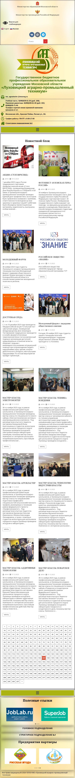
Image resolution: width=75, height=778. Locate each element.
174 (65, 666)
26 (48, 630)
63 (70, 638)
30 (65, 630)
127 (70, 654)
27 (52, 630)
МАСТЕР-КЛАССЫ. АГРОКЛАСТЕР (19, 483)
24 (39, 630)
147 (17, 662)
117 (26, 654)
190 (65, 670)
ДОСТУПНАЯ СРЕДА (13, 317)
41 (44, 634)
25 (44, 630)
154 (48, 662)
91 (52, 646)
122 (48, 654)
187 (52, 670)
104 (39, 650)
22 (31, 630)
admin (7, 179)
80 (4, 646)
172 (57, 666)
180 (22, 670)
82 (13, 646)
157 (61, 662)
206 (65, 674)
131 (17, 658)
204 (57, 674)
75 (52, 642)
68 (22, 642)
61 (61, 638)
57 (44, 638)
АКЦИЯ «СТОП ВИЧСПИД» (15, 175)
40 (39, 634)
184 (39, 670)
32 (4, 634)
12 (57, 626)
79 (70, 642)
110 (65, 650)
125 (61, 654)
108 (57, 650)
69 (26, 642)
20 (22, 630)
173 (61, 666)
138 (48, 658)
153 (44, 662)
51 (17, 638)
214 (30, 678)
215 (35, 678)
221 (61, 678)
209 (9, 678)
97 (9, 650)
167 (35, 666)
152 (39, 662)
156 (57, 662)
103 (35, 650)
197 (26, 674)
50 (13, 638)
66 (13, 642)
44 (57, 634)
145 (9, 662)
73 (44, 642)
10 (48, 626)
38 (31, 634)
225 (9, 681)
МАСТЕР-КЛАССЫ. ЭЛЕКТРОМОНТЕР (12, 399)
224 (4, 681)
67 (17, 642)
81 (9, 646)
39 (35, 634)
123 (52, 654)
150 (30, 662)
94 (65, 646)
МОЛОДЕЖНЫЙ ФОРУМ (14, 259)
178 (13, 670)
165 (26, 666)
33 (9, 634)
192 (4, 674)
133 (26, 658)
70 (31, 642)
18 (13, 630)
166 (30, 666)
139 (52, 658)
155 (52, 662)
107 (52, 650)
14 (65, 626)
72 (39, 642)
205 (61, 674)
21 (26, 630)
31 (70, 630)
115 (17, 654)
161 (9, 666)
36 (22, 634)
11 (52, 626)
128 (4, 658)
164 (22, 666)
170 (48, 666)
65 (9, 642)
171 (52, 666)
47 (70, 634)
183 (35, 670)
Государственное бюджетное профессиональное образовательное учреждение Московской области (37, 84)
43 (52, 634)
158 (65, 662)
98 (13, 650)
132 (22, 658)
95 (70, 646)
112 (4, 654)
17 (9, 630)
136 (39, 658)
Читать (6, 215)
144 (4, 662)
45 (61, 634)
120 (39, 654)
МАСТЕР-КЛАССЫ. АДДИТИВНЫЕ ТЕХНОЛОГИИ (19, 569)
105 (44, 650)
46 (65, 634)
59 (52, 638)
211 (17, 678)
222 (65, 678)
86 (31, 646)
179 (17, 670)
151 (35, 662)
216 (39, 678)
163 (17, 666)
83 (17, 646)
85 (26, 646)
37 (26, 634)
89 (44, 646)
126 (65, 654)
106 (48, 650)
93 (61, 646)
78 (65, 642)
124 (57, 654)
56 (39, 638)
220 (57, 678)
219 (52, 678)
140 (57, 658)
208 (4, 678)
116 (22, 654)
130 (13, 658)
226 (13, 681)
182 (30, 670)
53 (26, 638)
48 (4, 638)
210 (13, 678)
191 (70, 670)
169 (44, 666)
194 (13, 674)
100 (22, 650)
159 (70, 662)
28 (57, 630)
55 (35, 638)
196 (22, 674)
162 (13, 666)
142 (65, 658)
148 (22, 662)
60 (57, 638)
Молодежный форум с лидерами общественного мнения (55, 324)
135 (35, 658)
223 (70, 678)
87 (35, 646)
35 (17, 634)
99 (17, 650)
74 (48, 642)
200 (39, 674)
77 (61, 642)
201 (44, 674)
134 (30, 658)
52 (22, 638)
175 (70, 666)
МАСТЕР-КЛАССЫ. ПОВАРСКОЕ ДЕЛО (54, 569)
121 (44, 654)
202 (48, 674)
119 (35, 654)
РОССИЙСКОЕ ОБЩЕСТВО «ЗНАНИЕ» (51, 258)
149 (26, 662)
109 (61, 650)
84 (22, 646)
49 (9, 638)
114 (13, 654)
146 (13, 662)
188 (57, 670)
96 (4, 650)
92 (57, 646)
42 (48, 634)
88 (39, 646)
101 (26, 650)
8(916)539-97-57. (12, 110)
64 (4, 642)
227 (17, 681)
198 (30, 674)
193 (9, 674)
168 (39, 666)
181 (26, 670)
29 (61, 630)
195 (17, 674)
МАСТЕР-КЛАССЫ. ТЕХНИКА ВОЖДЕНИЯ (53, 399)
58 (48, 638)
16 (4, 630)
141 (61, 658)
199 (35, 674)
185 (44, 670)
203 (52, 674)
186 (48, 670)
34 (13, 634)
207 (70, 674)
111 (70, 650)
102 (30, 650)
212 (22, 678)
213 (26, 678)
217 (44, 678)
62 (65, 638)
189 (61, 670)
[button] (37, 129)
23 (35, 630)
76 (57, 642)
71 (35, 642)
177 (9, 670)
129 (9, 658)
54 (31, 638)
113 (9, 654)
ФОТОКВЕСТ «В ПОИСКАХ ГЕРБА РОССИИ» (55, 184)
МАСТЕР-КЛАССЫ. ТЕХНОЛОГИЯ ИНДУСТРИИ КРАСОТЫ (55, 484)
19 (17, 630)
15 (70, 626)
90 (48, 646)
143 (70, 658)
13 (61, 626)
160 (4, 666)
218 (48, 678)
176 (4, 670)
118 (30, 654)
